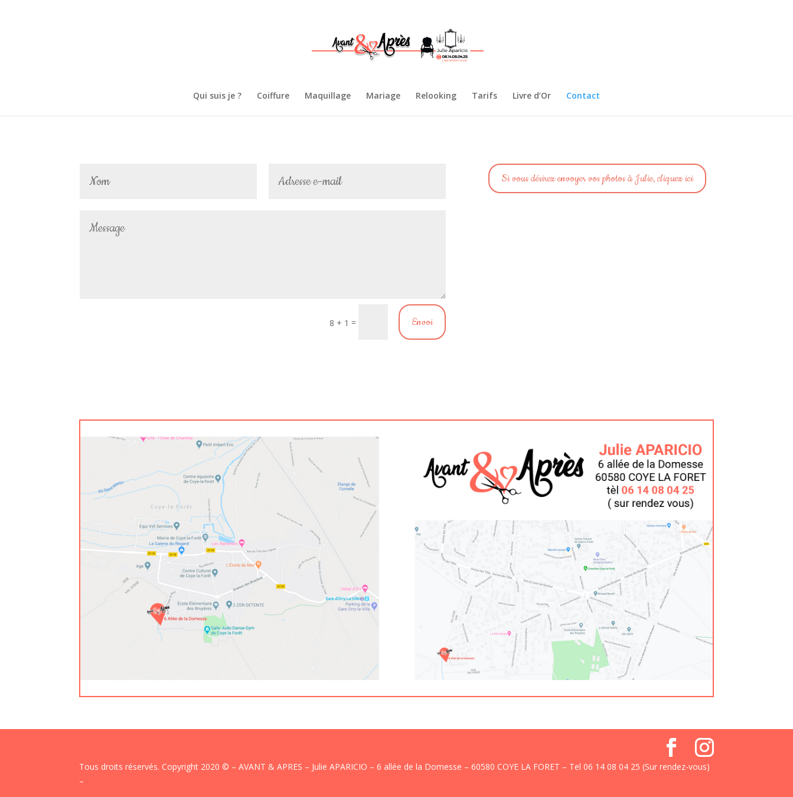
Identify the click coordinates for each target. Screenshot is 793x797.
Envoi (422, 321)
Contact (583, 96)
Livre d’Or (532, 96)
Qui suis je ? (217, 96)
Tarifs (484, 96)
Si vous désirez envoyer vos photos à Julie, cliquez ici (597, 178)
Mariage (383, 96)
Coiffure (273, 96)
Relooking (436, 96)
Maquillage (328, 96)
